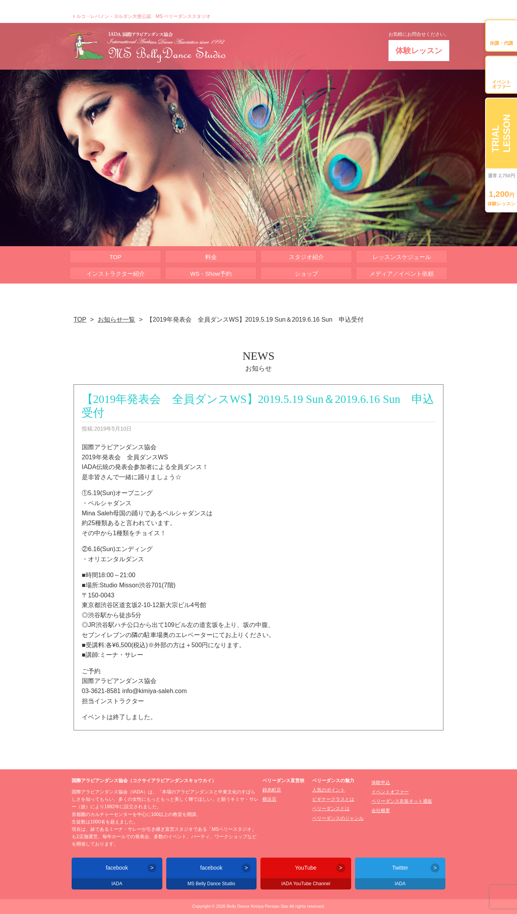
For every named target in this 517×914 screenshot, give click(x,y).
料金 (211, 257)
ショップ (306, 273)
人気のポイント (328, 790)
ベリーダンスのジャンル (338, 818)
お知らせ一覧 (116, 319)
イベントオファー (390, 792)
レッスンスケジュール (402, 257)
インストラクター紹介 (115, 273)
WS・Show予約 (211, 273)
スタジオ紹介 (306, 257)
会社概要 (380, 810)
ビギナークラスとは (333, 799)
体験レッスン (419, 50)
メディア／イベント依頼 (401, 273)
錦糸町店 (271, 790)
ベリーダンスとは (331, 808)
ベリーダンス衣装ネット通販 (401, 801)
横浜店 (269, 799)
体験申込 (380, 782)
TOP (115, 257)
